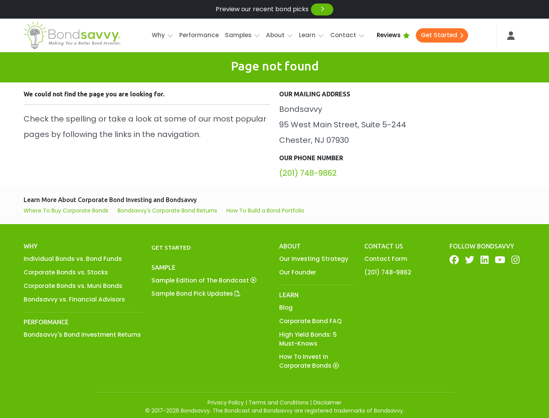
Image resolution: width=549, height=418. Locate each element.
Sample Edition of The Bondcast (203, 280)
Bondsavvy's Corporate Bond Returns (167, 210)
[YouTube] (500, 260)
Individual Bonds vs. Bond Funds (73, 259)
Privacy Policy (226, 402)
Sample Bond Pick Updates (195, 294)
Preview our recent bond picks (275, 9)
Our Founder (297, 272)
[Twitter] (469, 260)
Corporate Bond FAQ (310, 321)
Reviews (393, 35)
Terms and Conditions (279, 402)
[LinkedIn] (484, 260)
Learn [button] (311, 35)
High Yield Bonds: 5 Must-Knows (308, 339)
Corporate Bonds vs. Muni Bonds (73, 286)
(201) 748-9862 (308, 173)
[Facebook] (454, 260)
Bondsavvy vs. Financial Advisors (74, 299)
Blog (286, 307)
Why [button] (162, 35)
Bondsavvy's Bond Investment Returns (82, 335)
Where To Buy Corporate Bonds (66, 210)
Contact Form (385, 259)
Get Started (442, 35)
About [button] (279, 35)
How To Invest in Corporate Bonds (309, 361)
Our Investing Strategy (313, 259)
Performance (199, 35)
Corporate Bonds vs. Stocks (66, 272)
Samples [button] (242, 35)
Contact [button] (347, 35)
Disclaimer (327, 402)
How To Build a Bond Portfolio (265, 210)
